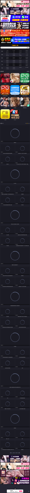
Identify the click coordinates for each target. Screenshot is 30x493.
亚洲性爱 (7, 57)
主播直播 (20, 55)
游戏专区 (27, 50)
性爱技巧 (27, 65)
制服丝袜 (7, 58)
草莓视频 (20, 67)
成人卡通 (20, 57)
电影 (2, 57)
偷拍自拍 (14, 57)
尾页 (19, 452)
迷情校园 (7, 65)
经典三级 (14, 58)
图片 (2, 61)
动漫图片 (27, 60)
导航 (2, 67)
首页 (10, 452)
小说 (2, 64)
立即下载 (21, 491)
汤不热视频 (26, 67)
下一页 (16, 452)
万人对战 (20, 50)
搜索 (27, 47)
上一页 (13, 452)
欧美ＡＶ (2, 123)
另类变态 (27, 58)
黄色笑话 (20, 65)
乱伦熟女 (20, 58)
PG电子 (7, 50)
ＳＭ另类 (27, 55)
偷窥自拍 (7, 60)
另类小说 (14, 65)
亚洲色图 (14, 60)
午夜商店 (14, 67)
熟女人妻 (7, 55)
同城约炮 (7, 67)
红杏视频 (7, 68)
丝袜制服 (14, 55)
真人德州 (14, 50)
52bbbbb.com (15, 45)
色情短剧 (14, 68)
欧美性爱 (27, 57)
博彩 (2, 51)
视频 (2, 54)
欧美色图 (20, 60)
